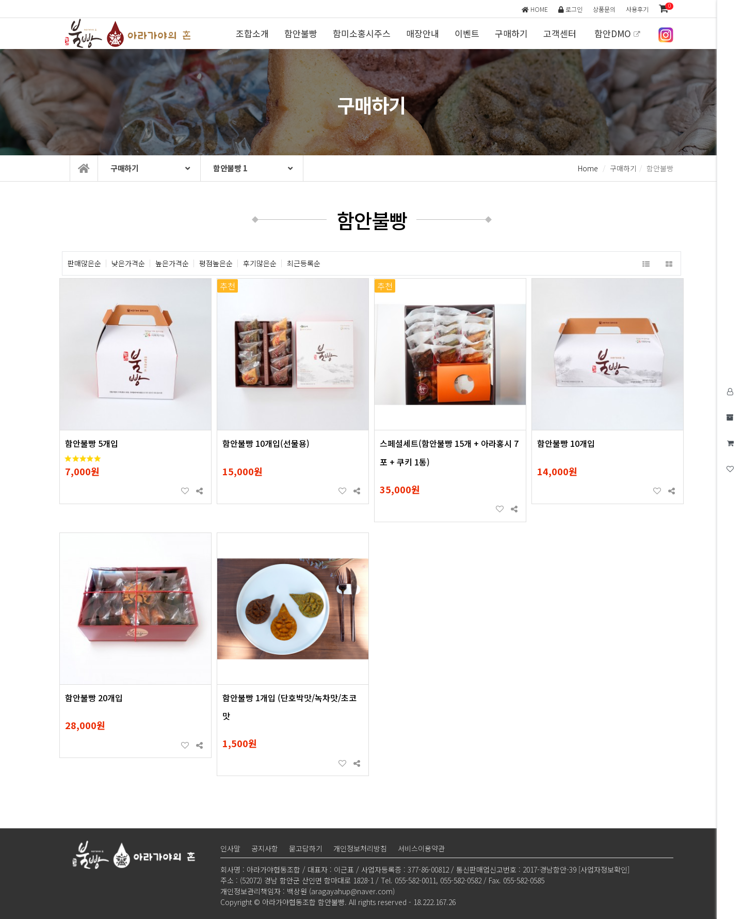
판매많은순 (84, 263)
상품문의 (604, 9)
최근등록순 (303, 263)
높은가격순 (172, 263)
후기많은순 (260, 263)
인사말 (230, 848)
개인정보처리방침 (360, 848)
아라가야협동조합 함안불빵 (130, 33)
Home (588, 168)
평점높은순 (216, 263)
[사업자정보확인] (603, 869)
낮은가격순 (128, 263)
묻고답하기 (305, 848)
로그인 (570, 9)
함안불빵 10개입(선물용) (266, 443)
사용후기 (637, 9)
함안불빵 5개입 (91, 443)
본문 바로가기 (0, 0)
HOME (535, 9)
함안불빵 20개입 (94, 697)
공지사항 (264, 848)
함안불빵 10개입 (566, 443)
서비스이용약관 (421, 848)
